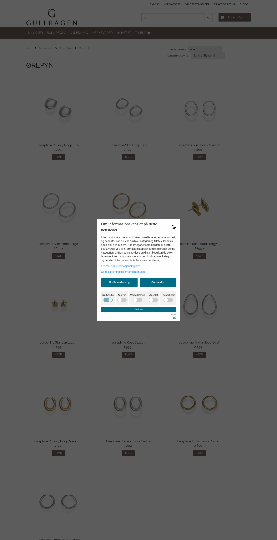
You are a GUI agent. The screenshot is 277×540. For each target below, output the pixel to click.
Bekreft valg (138, 309)
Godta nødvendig (119, 282)
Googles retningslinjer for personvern (123, 271)
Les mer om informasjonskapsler (120, 266)
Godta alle (157, 282)
